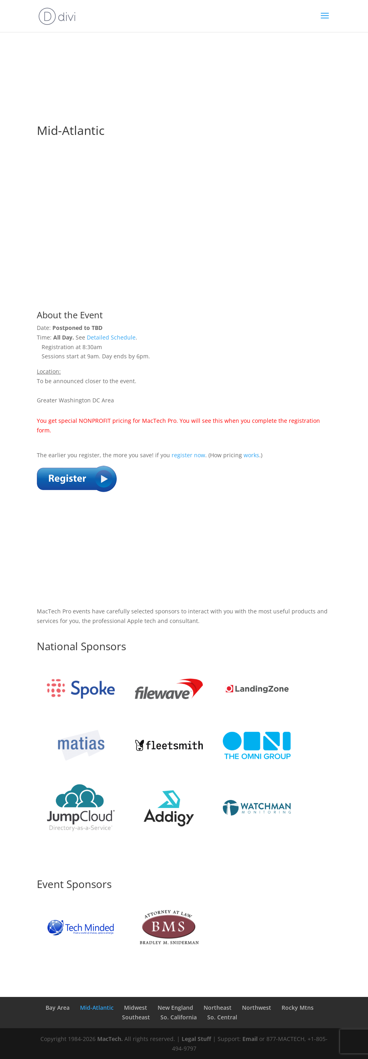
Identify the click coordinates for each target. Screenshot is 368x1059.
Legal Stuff (196, 1039)
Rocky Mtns (298, 1007)
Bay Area (58, 1007)
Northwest (256, 1007)
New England (175, 1007)
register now (188, 455)
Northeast (218, 1007)
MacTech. (110, 1039)
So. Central (222, 1017)
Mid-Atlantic (97, 1007)
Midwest (135, 1007)
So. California (178, 1017)
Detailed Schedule (111, 337)
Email (250, 1039)
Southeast (136, 1017)
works (251, 455)
